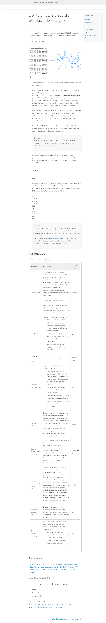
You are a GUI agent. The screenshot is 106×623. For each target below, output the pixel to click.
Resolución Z (33, 570)
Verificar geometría (57, 238)
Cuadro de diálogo (36, 260)
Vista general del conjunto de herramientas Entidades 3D (51, 604)
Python (47, 260)
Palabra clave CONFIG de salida (60, 570)
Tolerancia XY (73, 567)
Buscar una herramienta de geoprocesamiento (47, 608)
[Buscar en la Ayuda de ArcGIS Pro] (51, 2)
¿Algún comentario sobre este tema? (68, 619)
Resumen (88, 19)
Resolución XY (62, 567)
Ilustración (88, 23)
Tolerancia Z (43, 570)
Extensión (51, 565)
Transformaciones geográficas (45, 567)
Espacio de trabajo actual (38, 565)
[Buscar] (70, 3)
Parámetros (89, 29)
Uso (86, 26)
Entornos (88, 32)
